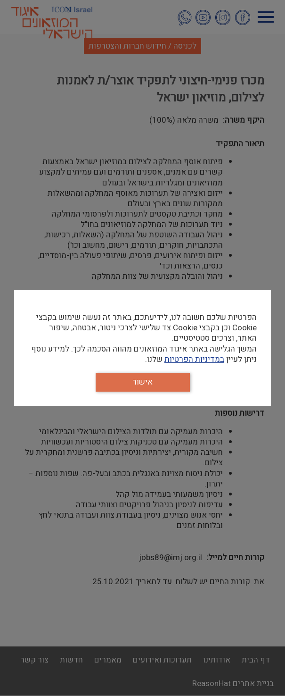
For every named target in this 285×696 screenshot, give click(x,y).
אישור (142, 382)
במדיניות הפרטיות (194, 359)
